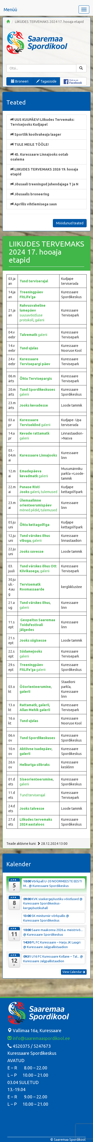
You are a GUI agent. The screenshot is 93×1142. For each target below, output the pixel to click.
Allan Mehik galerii (35, 710)
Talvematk (29, 335)
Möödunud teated (69, 223)
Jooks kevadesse (34, 405)
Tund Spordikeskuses (37, 389)
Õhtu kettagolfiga (34, 525)
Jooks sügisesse (33, 640)
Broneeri (19, 81)
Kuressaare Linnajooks (38, 455)
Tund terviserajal (34, 281)
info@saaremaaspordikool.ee (38, 1038)
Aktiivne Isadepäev (36, 749)
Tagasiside (46, 81)
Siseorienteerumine (36, 779)
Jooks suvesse (32, 551)
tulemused (49, 492)
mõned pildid (29, 510)
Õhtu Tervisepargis (36, 379)
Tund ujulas (29, 348)
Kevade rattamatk (34, 433)
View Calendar (73, 971)
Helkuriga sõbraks (35, 765)
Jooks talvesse (32, 808)
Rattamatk (28, 705)
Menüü (10, 9)
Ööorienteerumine (35, 687)
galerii (39, 320)
